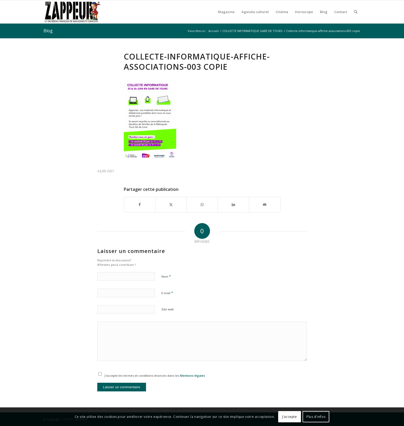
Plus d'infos (315, 416)
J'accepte (289, 416)
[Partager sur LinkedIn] (233, 204)
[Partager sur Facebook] (139, 204)
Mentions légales (192, 376)
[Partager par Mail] (264, 204)
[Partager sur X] (170, 204)
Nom (166, 276)
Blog (48, 31)
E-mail (167, 292)
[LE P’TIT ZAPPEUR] (72, 11)
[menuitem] (226, 11)
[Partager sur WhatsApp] (202, 204)
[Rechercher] (356, 11)
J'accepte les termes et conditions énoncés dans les (154, 376)
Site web (167, 309)
